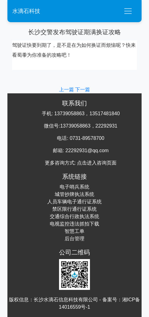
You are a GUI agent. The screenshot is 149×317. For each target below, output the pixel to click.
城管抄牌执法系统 (74, 194)
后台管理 (74, 238)
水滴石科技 (26, 11)
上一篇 (67, 89)
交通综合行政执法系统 (74, 216)
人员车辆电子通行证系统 (74, 201)
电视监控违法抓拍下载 (74, 223)
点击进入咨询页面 (97, 162)
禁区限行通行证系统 (74, 209)
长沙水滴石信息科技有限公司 (66, 299)
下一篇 (82, 89)
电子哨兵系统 (74, 186)
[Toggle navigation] (128, 11)
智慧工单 (74, 231)
